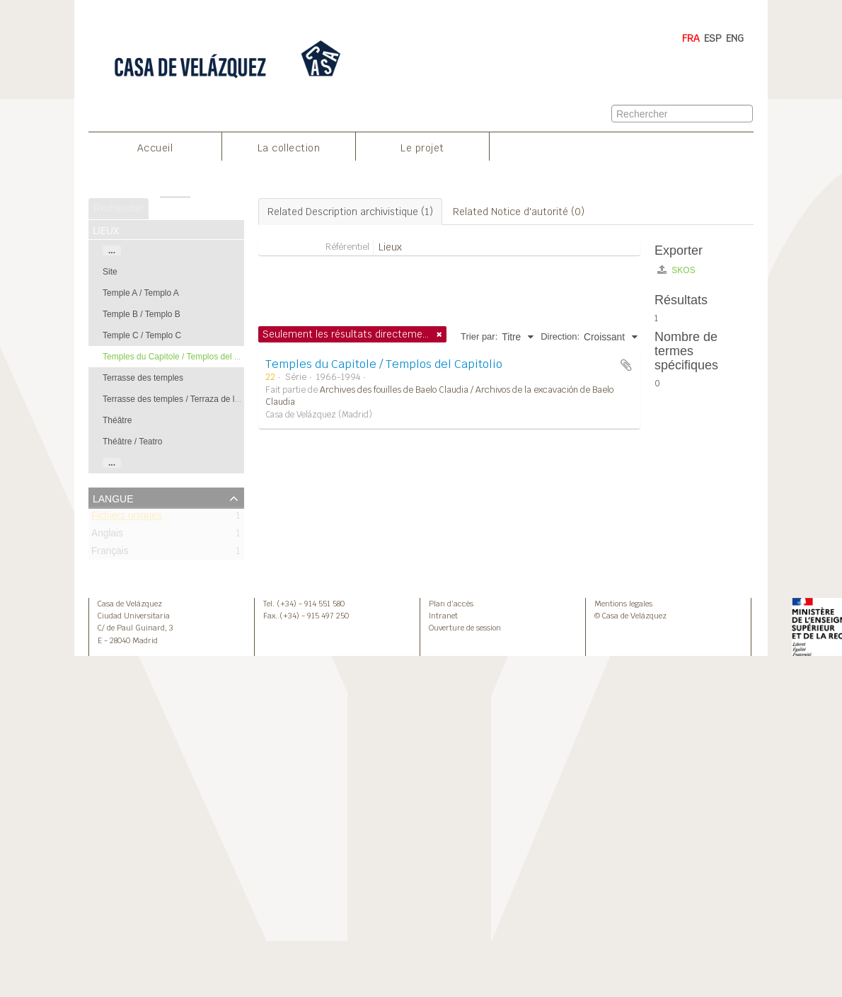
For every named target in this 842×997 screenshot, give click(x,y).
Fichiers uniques (126, 518)
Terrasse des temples (143, 378)
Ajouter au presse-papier (626, 365)
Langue (113, 497)
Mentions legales (623, 604)
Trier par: (479, 336)
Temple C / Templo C (142, 335)
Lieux (390, 247)
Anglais (107, 536)
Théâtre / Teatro (133, 441)
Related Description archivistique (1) (350, 211)
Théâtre (117, 420)
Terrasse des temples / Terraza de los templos (189, 399)
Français (110, 553)
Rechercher (118, 208)
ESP (713, 38)
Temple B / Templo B (141, 314)
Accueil (155, 148)
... (111, 250)
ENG (735, 38)
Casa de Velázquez (130, 604)
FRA (691, 38)
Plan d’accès (451, 604)
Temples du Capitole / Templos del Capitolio (185, 357)
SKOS (676, 270)
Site (110, 272)
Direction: (560, 336)
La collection (289, 148)
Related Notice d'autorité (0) (518, 211)
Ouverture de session (465, 628)
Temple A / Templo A (141, 293)
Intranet (443, 616)
